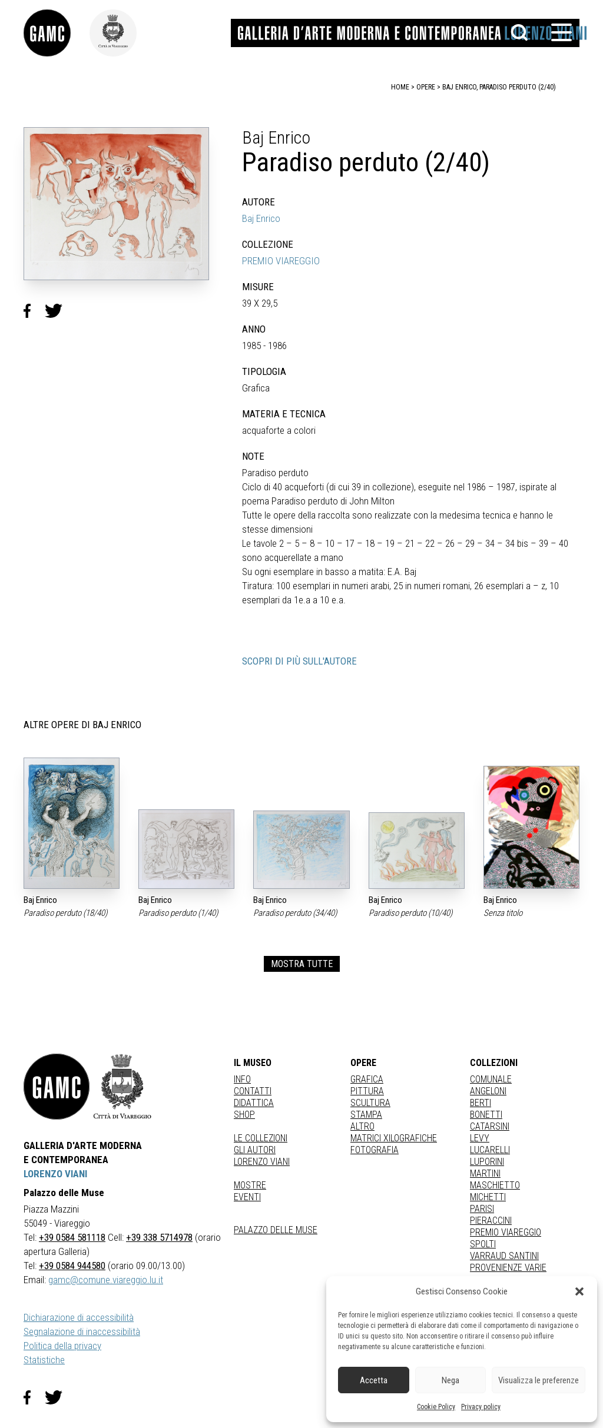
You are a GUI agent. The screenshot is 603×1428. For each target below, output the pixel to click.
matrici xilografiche (393, 1138)
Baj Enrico (261, 218)
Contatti (252, 1091)
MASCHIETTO (495, 1185)
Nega (450, 1380)
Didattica (254, 1102)
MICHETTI (488, 1197)
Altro (362, 1126)
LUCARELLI (490, 1149)
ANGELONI (488, 1091)
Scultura (370, 1102)
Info (242, 1079)
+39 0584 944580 (72, 1265)
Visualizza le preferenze (538, 1380)
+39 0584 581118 (72, 1237)
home (400, 87)
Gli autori (255, 1149)
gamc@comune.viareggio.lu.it (105, 1280)
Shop (244, 1114)
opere (425, 87)
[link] (57, 33)
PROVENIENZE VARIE (508, 1267)
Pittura (367, 1091)
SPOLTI (483, 1244)
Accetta (373, 1380)
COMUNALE (491, 1079)
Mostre (250, 1185)
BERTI (480, 1102)
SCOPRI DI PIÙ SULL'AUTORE (299, 661)
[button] (579, 1291)
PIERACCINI (491, 1220)
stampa (366, 1114)
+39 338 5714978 (159, 1237)
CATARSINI (489, 1126)
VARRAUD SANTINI (504, 1255)
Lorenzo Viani (262, 1161)
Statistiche (44, 1360)
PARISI (482, 1208)
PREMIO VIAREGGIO (281, 261)
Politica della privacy (62, 1345)
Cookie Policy (436, 1407)
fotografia (374, 1149)
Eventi (247, 1197)
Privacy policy (481, 1407)
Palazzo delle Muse (275, 1230)
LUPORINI (487, 1161)
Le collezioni (260, 1138)
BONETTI (486, 1114)
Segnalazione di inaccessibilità (82, 1331)
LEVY (479, 1138)
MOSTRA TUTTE (302, 963)
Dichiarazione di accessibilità (79, 1317)
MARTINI (485, 1173)
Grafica (366, 1079)
